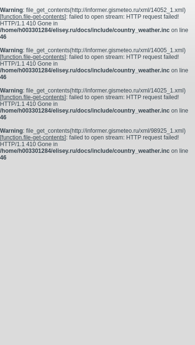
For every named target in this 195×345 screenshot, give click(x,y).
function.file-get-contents (32, 16)
